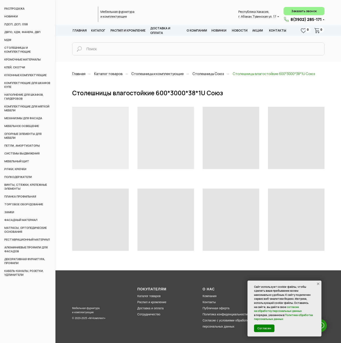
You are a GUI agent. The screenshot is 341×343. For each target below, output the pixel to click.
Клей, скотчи (14, 67)
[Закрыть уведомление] (318, 284)
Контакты (277, 30)
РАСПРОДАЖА (14, 8)
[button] (304, 11)
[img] (82, 14)
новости (239, 30)
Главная (80, 30)
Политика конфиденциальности (225, 314)
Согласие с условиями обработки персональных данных (226, 323)
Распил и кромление (151, 302)
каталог (98, 30)
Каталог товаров (108, 74)
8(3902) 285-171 (306, 19)
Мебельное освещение (21, 126)
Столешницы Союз (208, 74)
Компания (210, 296)
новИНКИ (218, 30)
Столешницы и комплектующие (157, 74)
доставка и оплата (160, 30)
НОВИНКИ (11, 16)
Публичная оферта (216, 308)
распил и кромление (127, 30)
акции (257, 30)
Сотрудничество (148, 314)
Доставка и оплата (150, 308)
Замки (9, 212)
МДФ (7, 40)
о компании (197, 30)
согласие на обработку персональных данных (278, 309)
